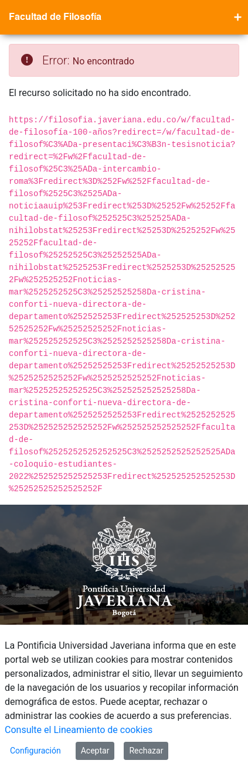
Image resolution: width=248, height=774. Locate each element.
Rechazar (146, 750)
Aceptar (95, 750)
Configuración (35, 750)
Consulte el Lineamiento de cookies (78, 729)
